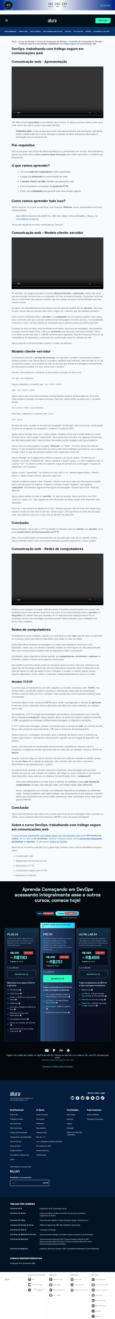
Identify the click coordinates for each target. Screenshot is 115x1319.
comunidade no (27, 215)
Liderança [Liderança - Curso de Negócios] (43, 1245)
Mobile (88, 27)
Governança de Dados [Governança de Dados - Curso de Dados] (76, 1210)
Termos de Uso (15, 1139)
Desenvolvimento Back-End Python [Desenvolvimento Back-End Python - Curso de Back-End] (53, 1238)
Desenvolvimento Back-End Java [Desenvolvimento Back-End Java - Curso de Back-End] (79, 1238)
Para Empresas (15, 1121)
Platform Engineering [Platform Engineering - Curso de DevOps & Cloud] (47, 1222)
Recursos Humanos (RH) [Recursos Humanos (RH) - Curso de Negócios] (57, 1245)
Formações (40, 1116)
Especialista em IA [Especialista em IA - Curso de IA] (59, 1206)
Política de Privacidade (18, 1130)
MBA (33, 1259)
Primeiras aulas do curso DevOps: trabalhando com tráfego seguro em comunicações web (57, 40)
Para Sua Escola (16, 1125)
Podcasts (70, 1125)
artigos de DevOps (58, 836)
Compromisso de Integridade (21, 1134)
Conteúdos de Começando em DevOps (85, 37)
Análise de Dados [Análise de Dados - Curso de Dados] (60, 1210)
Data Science (36, 27)
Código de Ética (16, 1148)
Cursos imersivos (42, 1148)
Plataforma (40, 1121)
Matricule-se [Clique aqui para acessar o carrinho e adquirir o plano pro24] (57, 976)
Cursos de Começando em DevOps (52, 37)
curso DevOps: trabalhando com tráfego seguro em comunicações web (47, 830)
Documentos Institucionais (19, 1152)
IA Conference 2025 (43, 1143)
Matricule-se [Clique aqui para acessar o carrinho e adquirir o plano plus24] (21, 972)
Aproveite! (105, 5)
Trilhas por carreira (22, 1201)
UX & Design (78, 27)
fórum (90, 212)
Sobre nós (14, 1112)
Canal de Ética (15, 1143)
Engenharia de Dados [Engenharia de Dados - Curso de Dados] (48, 1213)
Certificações (41, 1152)
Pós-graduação (25, 1259)
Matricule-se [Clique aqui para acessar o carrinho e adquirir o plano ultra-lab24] (93, 972)
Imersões (70, 1116)
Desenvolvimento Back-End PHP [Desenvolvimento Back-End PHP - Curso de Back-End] (52, 1235)
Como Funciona (42, 1112)
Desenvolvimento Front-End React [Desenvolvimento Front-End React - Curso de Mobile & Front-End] (80, 1231)
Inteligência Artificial (53, 27)
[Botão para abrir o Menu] (6, 16)
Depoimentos (41, 1125)
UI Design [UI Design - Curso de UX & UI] (43, 1226)
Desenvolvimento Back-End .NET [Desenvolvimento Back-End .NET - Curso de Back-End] (77, 1235)
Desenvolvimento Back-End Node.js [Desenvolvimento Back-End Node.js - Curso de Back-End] (53, 1240)
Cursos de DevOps (26, 37)
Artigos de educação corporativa (74, 1131)
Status (12, 1157)
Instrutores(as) (41, 1130)
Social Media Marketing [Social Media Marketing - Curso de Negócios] (76, 1245)
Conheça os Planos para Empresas (57, 1064)
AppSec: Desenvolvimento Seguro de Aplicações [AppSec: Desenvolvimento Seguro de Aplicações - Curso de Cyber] (70, 1217)
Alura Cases (71, 1112)
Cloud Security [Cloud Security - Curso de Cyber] (45, 1217)
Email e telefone (93, 1112)
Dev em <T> (41, 1134)
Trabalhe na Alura (16, 1116)
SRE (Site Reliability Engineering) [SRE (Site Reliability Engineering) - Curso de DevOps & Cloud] (68, 1222)
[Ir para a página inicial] (52, 16)
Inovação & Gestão (102, 27)
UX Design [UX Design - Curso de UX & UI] (52, 1226)
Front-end (24, 27)
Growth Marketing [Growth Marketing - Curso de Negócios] (92, 1245)
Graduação (14, 1259)
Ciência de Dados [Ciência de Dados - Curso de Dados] (46, 1210)
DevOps (68, 27)
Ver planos (102, 16)
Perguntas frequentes (95, 1116)
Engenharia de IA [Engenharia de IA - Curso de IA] (46, 1206)
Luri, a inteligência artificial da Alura (49, 1139)
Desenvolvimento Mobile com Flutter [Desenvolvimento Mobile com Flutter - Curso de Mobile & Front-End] (53, 1231)
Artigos (69, 1121)
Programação (11, 27)
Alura (14, 37)
